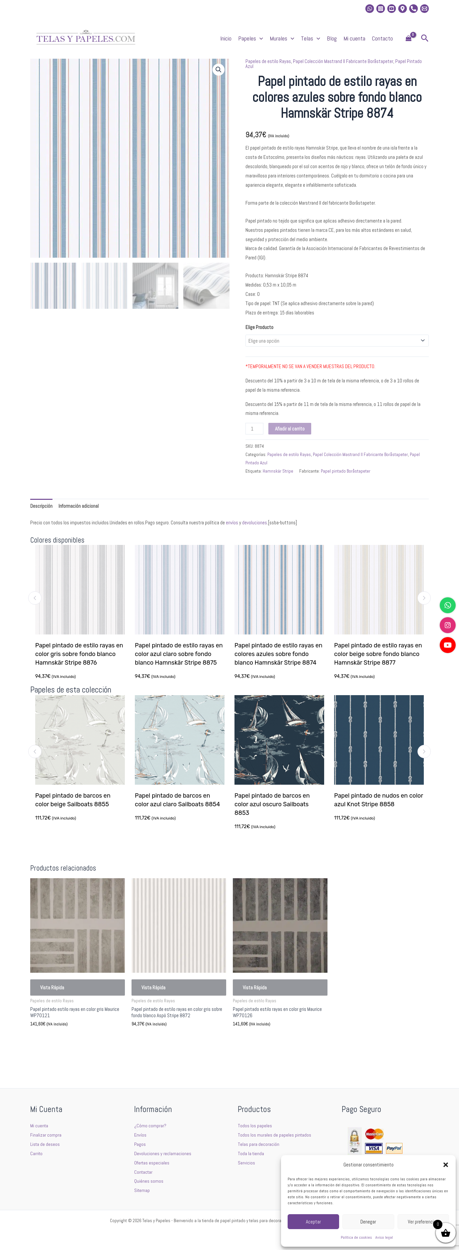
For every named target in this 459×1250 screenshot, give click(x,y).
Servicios (246, 1162)
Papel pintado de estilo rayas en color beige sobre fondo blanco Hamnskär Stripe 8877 (378, 654)
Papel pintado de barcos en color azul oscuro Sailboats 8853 (273, 804)
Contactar (144, 1172)
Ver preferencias (423, 1221)
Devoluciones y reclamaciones (162, 1153)
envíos (232, 522)
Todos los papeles (255, 1125)
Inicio (225, 38)
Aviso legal (384, 1237)
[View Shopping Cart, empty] (408, 38)
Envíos (140, 1135)
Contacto (382, 38)
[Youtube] (391, 8)
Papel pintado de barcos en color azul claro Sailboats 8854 (178, 800)
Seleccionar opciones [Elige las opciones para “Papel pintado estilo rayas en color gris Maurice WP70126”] (263, 1040)
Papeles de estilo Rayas (268, 61)
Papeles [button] (250, 38)
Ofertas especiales (152, 1162)
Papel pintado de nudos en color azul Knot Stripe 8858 (379, 800)
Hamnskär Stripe (278, 471)
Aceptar (313, 1221)
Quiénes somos (148, 1181)
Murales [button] (282, 38)
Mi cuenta (354, 38)
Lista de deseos (45, 1144)
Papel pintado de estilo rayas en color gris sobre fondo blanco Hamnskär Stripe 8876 (79, 654)
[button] (445, 1164)
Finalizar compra (45, 1135)
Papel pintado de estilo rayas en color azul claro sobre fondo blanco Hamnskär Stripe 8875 (179, 654)
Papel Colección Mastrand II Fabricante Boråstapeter (343, 61)
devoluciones (254, 522)
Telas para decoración (258, 1144)
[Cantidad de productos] (254, 428)
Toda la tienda (251, 1153)
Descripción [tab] (41, 506)
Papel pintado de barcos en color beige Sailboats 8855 (73, 800)
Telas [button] (310, 38)
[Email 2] (424, 8)
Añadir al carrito (290, 429)
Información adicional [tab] (78, 506)
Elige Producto (259, 327)
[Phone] (413, 8)
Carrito (36, 1153)
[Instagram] (380, 8)
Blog (332, 38)
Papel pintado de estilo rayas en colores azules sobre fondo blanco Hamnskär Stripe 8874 (278, 654)
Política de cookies (356, 1237)
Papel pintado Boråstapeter (345, 471)
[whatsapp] (369, 8)
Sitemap (142, 1190)
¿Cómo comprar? (150, 1125)
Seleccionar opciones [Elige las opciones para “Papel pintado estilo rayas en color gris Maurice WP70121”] (60, 1040)
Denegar (368, 1221)
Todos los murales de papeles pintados (275, 1135)
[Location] (402, 8)
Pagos (140, 1144)
